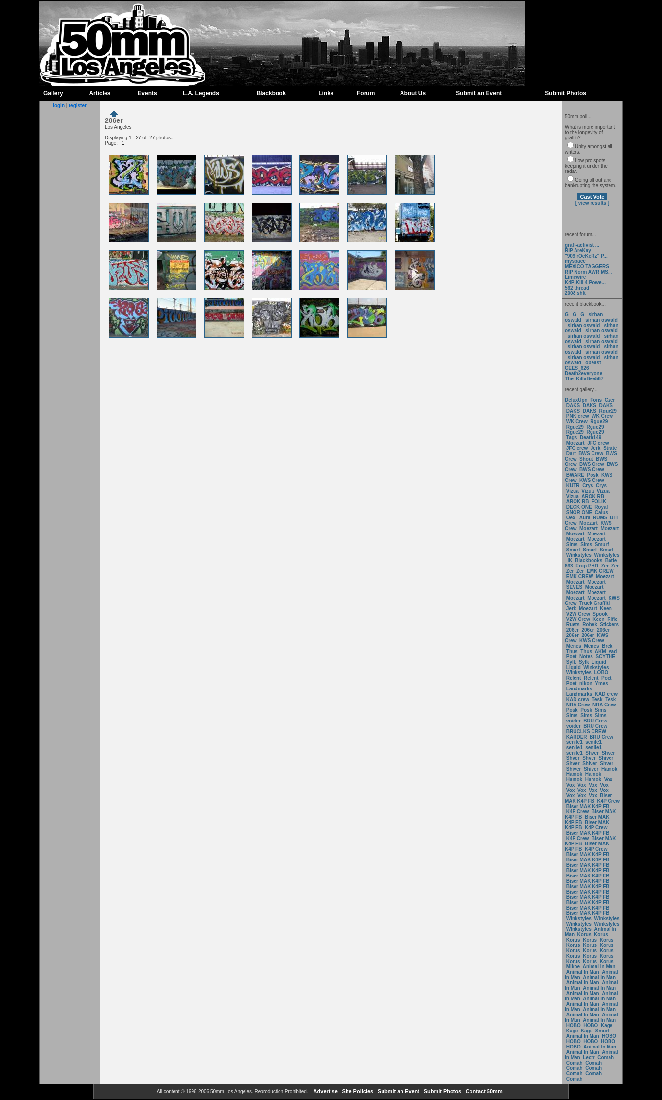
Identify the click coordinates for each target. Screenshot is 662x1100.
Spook (600, 614)
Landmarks (579, 688)
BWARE (575, 475)
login (59, 105)
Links (325, 93)
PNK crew (577, 416)
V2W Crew (578, 614)
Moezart (575, 443)
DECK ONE (579, 507)
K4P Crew (608, 801)
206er (572, 630)
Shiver (606, 758)
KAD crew (606, 694)
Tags (571, 437)
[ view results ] (592, 203)
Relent (573, 678)
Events (147, 93)
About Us (413, 93)
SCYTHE (605, 656)
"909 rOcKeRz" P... (586, 255)
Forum (366, 93)
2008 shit (575, 293)
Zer (605, 565)
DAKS (573, 405)
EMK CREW (600, 571)
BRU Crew (595, 720)
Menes (573, 646)
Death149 (590, 437)
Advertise (325, 1091)
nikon (585, 683)
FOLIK (599, 501)
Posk (593, 475)
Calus (601, 512)
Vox (608, 779)
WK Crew (602, 416)
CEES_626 (577, 368)
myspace (575, 261)
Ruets (573, 624)
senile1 (574, 742)
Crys (587, 485)
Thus (572, 651)
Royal (601, 507)
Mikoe (573, 966)
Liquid (599, 662)
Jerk (596, 448)
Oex (570, 517)
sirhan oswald (601, 320)
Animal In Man (599, 966)
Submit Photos (565, 93)
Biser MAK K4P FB (588, 798)
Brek (607, 646)
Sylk (571, 662)
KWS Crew (591, 480)
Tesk (597, 699)
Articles (99, 93)
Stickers (609, 624)
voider (574, 720)
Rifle (612, 619)
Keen (605, 608)
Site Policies (356, 1091)
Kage (606, 1025)
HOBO (573, 1025)
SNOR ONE (579, 512)
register (78, 105)
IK (569, 560)
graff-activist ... (582, 245)
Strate (610, 448)
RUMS (601, 517)
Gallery (53, 93)
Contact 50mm (483, 1091)
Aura (584, 517)
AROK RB (592, 496)
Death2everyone (583, 373)
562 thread (577, 288)
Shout (586, 459)
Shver (592, 753)
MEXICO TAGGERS (587, 266)
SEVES (575, 587)
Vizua (572, 491)
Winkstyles (579, 555)
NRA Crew (578, 704)
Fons (596, 400)
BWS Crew (590, 453)
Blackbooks (588, 560)
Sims (572, 544)
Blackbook (271, 93)
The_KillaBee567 (584, 378)
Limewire (575, 277)
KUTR (573, 485)
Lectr (588, 1057)
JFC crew (598, 443)
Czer (610, 400)
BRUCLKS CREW (586, 731)
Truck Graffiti (594, 603)
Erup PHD (586, 565)
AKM (600, 651)
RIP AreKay (578, 250)
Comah (605, 1057)
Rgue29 (608, 410)
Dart (571, 453)
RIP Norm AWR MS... (588, 272)
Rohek (589, 624)
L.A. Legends (200, 93)
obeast (593, 362)
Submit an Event (479, 93)
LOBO (601, 672)
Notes (586, 656)
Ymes (601, 683)
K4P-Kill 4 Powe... (585, 282)
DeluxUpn (576, 400)
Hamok (609, 769)
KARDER (576, 736)
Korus (584, 934)
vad (613, 651)
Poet (571, 656)
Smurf (602, 544)
